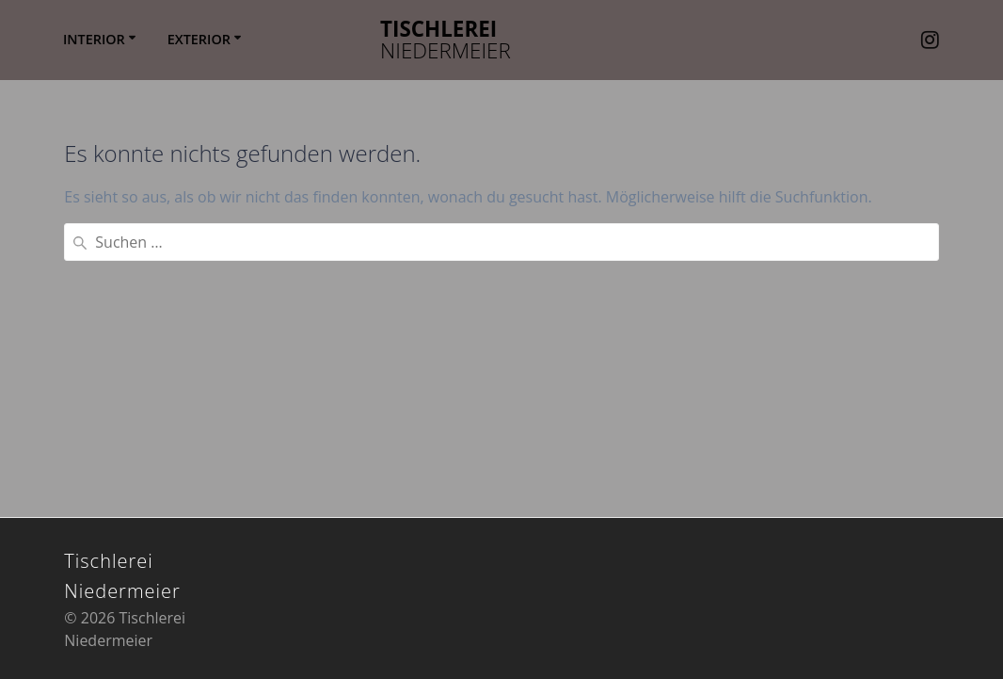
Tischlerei (445, 40)
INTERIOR (94, 39)
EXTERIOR (199, 39)
